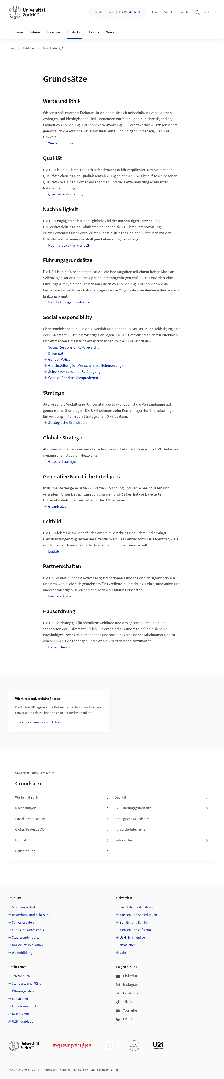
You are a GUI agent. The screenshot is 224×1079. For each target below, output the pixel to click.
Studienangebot (23, 907)
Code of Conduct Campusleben (73, 377)
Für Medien (20, 999)
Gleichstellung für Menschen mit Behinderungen (87, 365)
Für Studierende (104, 12)
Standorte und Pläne (26, 983)
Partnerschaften (61, 596)
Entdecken (29, 48)
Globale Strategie (62, 461)
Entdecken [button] (74, 32)
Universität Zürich (26, 773)
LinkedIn (126, 976)
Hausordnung (59, 647)
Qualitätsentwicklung (65, 194)
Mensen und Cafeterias (136, 930)
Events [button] (94, 32)
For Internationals (25, 1006)
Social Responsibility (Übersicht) (74, 347)
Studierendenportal (26, 937)
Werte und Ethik (61, 143)
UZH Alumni (20, 1014)
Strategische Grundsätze (67, 422)
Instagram (127, 984)
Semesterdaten (23, 922)
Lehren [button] (35, 32)
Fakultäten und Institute (137, 907)
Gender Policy (59, 359)
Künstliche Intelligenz (162, 829)
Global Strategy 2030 (62, 829)
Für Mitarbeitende (130, 12)
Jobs (123, 952)
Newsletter (127, 945)
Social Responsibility (62, 819)
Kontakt (169, 12)
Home (154, 12)
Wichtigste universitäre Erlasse (40, 722)
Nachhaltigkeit (62, 808)
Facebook (127, 993)
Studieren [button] (15, 32)
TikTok (125, 1002)
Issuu (124, 1019)
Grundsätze (53, 48)
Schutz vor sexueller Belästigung (74, 371)
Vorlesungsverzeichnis (28, 930)
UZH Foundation (23, 1021)
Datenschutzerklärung (104, 1070)
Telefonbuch (21, 976)
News (110, 32)
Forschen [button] (53, 32)
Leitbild (54, 551)
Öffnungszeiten (23, 991)
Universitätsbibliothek (27, 945)
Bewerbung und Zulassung (31, 915)
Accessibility (80, 1070)
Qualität (162, 797)
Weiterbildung (22, 952)
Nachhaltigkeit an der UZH (69, 245)
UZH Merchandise (132, 937)
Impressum (50, 1070)
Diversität (55, 353)
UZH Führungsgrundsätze (69, 302)
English (183, 12)
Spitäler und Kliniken (135, 922)
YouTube (126, 1010)
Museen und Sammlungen (138, 915)
